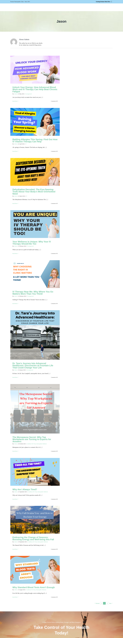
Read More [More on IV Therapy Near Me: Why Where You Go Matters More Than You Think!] (14, 303)
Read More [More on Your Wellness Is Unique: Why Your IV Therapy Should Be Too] (14, 253)
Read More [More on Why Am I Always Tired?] (14, 499)
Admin (15, 94)
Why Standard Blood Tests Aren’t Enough (33, 587)
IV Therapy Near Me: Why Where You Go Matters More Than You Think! (32, 292)
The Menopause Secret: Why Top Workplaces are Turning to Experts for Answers (31, 439)
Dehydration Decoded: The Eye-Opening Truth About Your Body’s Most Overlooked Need (33, 191)
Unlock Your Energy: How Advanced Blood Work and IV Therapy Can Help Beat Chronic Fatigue (34, 89)
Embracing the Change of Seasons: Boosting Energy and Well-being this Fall (33, 538)
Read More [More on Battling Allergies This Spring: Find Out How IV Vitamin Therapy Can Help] (14, 151)
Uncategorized (28, 94)
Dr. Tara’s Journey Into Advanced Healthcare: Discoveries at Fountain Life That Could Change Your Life (32, 365)
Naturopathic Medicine (41, 443)
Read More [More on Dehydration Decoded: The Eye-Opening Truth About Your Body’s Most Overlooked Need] (14, 203)
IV (26, 144)
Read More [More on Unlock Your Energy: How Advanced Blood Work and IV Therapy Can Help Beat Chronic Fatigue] (14, 101)
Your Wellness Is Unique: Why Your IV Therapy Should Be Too (31, 242)
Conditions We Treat (31, 443)
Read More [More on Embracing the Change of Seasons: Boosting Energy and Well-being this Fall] (14, 549)
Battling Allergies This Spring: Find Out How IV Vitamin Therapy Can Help (34, 140)
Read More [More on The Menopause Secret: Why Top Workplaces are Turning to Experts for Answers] (14, 451)
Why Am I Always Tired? (24, 489)
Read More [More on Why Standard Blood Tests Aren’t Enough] (14, 597)
